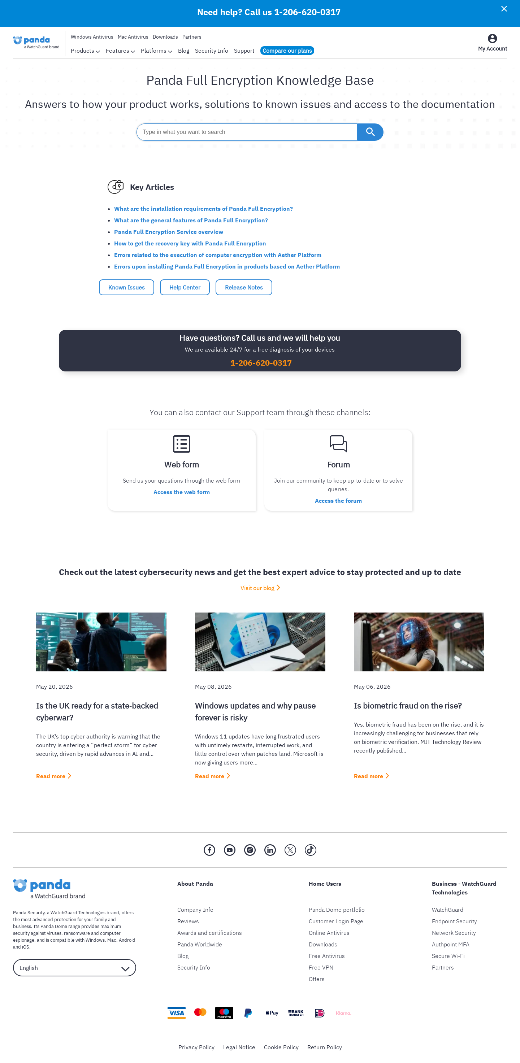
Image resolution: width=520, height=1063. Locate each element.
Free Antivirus (327, 955)
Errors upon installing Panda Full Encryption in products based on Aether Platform (227, 266)
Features (120, 50)
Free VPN (321, 967)
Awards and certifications (209, 932)
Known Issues (126, 287)
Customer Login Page (336, 921)
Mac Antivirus (133, 37)
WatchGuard (447, 909)
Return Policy (324, 1047)
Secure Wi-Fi (448, 955)
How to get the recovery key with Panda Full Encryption (190, 243)
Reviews (188, 921)
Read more (50, 776)
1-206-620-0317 (307, 12)
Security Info (211, 50)
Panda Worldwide (199, 944)
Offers (317, 979)
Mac (111, 940)
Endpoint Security (454, 921)
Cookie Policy (281, 1047)
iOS (25, 947)
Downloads (165, 37)
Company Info (195, 909)
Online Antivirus (329, 932)
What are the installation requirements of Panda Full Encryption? (203, 208)
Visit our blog (257, 588)
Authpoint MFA (450, 944)
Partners (192, 37)
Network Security (454, 932)
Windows (95, 940)
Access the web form (181, 492)
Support (244, 50)
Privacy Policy (196, 1047)
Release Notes (244, 287)
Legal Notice (239, 1047)
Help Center (184, 287)
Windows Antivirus (92, 37)
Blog (183, 50)
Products (85, 50)
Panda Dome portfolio (337, 909)
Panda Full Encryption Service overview (168, 231)
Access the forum (338, 500)
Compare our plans (287, 50)
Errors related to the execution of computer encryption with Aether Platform (217, 254)
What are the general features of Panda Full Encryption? (191, 220)
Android (127, 940)
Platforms (156, 50)
